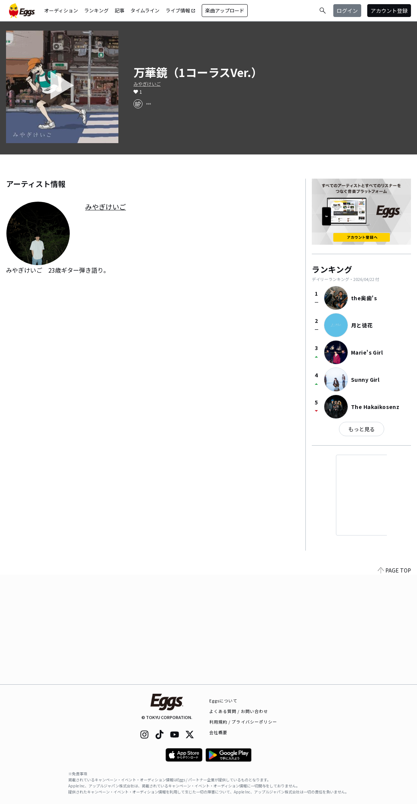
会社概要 (218, 732)
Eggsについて (223, 701)
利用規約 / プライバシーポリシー (243, 722)
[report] (148, 103)
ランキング (96, 10)
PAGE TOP (394, 680)
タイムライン (144, 10)
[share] (138, 103)
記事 (119, 10)
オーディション (61, 10)
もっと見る (361, 429)
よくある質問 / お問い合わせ (238, 711)
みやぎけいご (147, 84)
